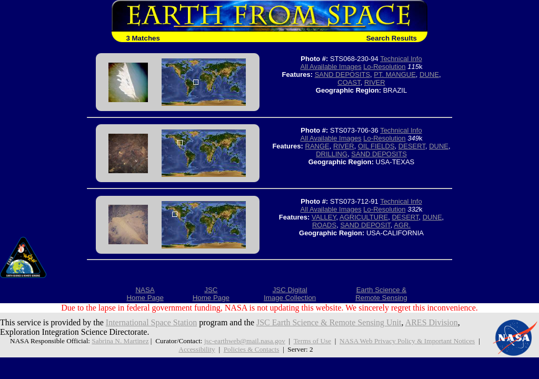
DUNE (429, 74)
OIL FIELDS (376, 146)
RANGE (317, 146)
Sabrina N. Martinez (120, 341)
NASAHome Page (144, 294)
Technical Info (401, 59)
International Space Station (151, 322)
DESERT (411, 146)
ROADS (324, 225)
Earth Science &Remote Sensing (381, 294)
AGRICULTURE (364, 217)
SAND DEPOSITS (342, 74)
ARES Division (431, 322)
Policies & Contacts (252, 349)
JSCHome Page (211, 294)
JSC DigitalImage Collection (290, 294)
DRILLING (331, 154)
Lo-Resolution (384, 67)
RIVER (374, 82)
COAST (348, 82)
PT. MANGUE (394, 74)
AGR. (402, 225)
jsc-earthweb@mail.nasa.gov (244, 341)
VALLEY (324, 217)
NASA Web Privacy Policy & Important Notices (407, 341)
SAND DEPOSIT (365, 225)
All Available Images (331, 67)
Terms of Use (312, 341)
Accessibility (196, 349)
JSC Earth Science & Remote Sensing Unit (329, 322)
